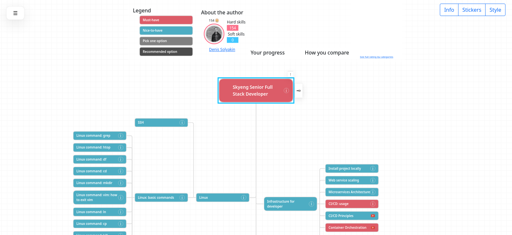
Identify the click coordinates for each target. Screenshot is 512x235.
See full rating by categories (376, 57)
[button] (290, 74)
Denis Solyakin (222, 49)
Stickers (471, 9)
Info (449, 9)
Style (495, 9)
